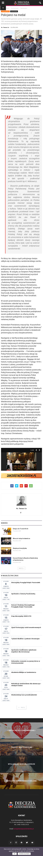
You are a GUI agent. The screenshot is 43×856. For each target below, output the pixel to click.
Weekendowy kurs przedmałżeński (24, 695)
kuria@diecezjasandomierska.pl (24, 829)
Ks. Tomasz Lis (5, 27)
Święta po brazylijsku (20, 548)
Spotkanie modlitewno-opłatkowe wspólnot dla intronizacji (23, 651)
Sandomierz (14, 11)
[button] (40, 3)
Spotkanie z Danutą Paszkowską (23, 594)
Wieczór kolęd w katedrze (21, 538)
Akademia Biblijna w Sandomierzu (23, 672)
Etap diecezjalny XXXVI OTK (21, 616)
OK (14, 853)
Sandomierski (5, 11)
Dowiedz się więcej (24, 853)
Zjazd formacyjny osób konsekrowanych (26, 627)
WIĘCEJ (21, 568)
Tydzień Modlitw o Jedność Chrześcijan (25, 639)
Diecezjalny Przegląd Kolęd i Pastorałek (25, 582)
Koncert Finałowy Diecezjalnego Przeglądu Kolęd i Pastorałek (23, 606)
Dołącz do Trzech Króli (20, 529)
